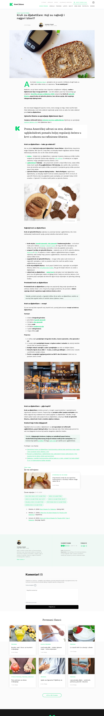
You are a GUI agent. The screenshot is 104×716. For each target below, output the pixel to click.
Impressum (50, 2)
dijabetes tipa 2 (41, 82)
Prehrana (58, 6)
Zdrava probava (43, 6)
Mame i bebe (77, 6)
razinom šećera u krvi (31, 122)
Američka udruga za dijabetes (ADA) (43, 94)
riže (36, 252)
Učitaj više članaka (52, 695)
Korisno (92, 6)
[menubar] (93, 2)
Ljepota (65, 6)
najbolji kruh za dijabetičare (35, 502)
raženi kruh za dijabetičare (34, 505)
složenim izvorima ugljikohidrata (53, 120)
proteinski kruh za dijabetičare (56, 502)
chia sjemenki (52, 243)
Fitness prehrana (16, 676)
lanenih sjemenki (41, 243)
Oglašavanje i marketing (66, 2)
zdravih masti (50, 245)
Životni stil (85, 6)
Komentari (33, 574)
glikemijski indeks (47, 267)
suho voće (52, 441)
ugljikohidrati (31, 163)
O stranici (43, 2)
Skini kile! (31, 676)
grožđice (41, 441)
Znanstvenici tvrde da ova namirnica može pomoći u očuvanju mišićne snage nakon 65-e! (65, 479)
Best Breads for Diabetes (48, 509)
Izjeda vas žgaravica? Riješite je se (51, 680)
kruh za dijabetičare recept (57, 499)
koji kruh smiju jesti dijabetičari (36, 496)
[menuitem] (93, 2)
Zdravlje (52, 6)
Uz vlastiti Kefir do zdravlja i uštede (81, 647)
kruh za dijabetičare (56, 496)
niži (41, 267)
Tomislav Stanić (21, 547)
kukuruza (30, 252)
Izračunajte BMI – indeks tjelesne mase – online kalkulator (51, 648)
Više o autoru (20, 559)
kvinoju (60, 158)
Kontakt (56, 2)
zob (56, 158)
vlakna (29, 156)
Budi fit (71, 6)
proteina (42, 245)
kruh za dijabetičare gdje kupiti (35, 499)
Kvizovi (43, 644)
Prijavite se (52, 607)
